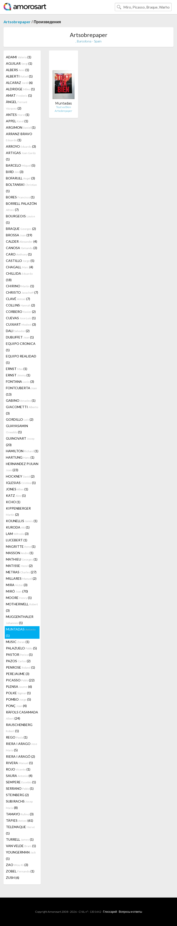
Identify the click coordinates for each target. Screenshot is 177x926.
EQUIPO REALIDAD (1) (21, 359)
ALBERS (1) (17, 70)
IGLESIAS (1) (21, 483)
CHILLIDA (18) (19, 276)
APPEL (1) (17, 121)
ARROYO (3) (21, 146)
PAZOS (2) (18, 661)
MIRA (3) (16, 585)
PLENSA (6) (19, 686)
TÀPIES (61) (19, 820)
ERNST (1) (16, 369)
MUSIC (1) (17, 642)
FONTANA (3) (20, 381)
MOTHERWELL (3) (22, 607)
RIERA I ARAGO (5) (21, 747)
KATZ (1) (16, 495)
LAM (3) (17, 534)
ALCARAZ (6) (19, 83)
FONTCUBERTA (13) (21, 391)
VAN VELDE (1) (21, 846)
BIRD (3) (14, 172)
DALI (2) (18, 331)
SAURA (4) (19, 776)
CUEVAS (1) (21, 318)
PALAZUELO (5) (21, 648)
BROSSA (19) (19, 235)
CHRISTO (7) (22, 292)
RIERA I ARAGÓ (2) (20, 756)
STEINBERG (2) (17, 795)
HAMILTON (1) (22, 451)
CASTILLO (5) (20, 261)
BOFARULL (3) (20, 178)
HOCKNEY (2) (20, 476)
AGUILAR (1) (19, 63)
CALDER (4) (21, 241)
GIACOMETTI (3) (22, 410)
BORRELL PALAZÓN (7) (21, 206)
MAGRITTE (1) (20, 546)
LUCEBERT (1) (16, 540)
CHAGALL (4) (19, 267)
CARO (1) (19, 254)
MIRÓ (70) (17, 591)
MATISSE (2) (19, 566)
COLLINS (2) (20, 305)
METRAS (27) (21, 572)
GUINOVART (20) (20, 441)
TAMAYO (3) (20, 814)
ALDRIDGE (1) (20, 89)
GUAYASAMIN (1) (17, 429)
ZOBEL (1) (20, 871)
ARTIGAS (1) (21, 156)
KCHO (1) (13, 502)
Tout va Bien (63, 107)
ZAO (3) (17, 865)
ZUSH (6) (12, 878)
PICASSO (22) (20, 680)
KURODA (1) (18, 527)
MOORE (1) (19, 598)
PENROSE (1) (20, 667)
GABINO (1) (20, 400)
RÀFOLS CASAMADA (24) (22, 715)
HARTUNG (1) (20, 457)
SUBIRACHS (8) (19, 804)
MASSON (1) (19, 553)
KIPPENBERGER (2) (18, 511)
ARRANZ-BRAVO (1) (19, 137)
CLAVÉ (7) (18, 299)
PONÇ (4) (16, 706)
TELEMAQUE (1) (20, 830)
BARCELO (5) (20, 165)
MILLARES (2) (21, 578)
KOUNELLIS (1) (21, 521)
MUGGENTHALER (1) (19, 620)
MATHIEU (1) (21, 559)
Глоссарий (110, 911)
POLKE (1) (18, 693)
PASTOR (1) (19, 654)
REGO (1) (16, 737)
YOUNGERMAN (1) (21, 855)
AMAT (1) (19, 95)
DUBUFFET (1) (20, 337)
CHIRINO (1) (20, 286)
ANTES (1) (17, 115)
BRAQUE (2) (21, 229)
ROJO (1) (18, 769)
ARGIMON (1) (20, 127)
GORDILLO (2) (19, 419)
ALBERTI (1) (19, 76)
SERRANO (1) (20, 788)
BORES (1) (20, 197)
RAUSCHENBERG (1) (19, 728)
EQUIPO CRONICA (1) (20, 347)
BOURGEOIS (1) (20, 219)
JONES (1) (17, 489)
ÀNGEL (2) (16, 105)
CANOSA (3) (21, 248)
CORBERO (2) (21, 312)
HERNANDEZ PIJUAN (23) (22, 467)
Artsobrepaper (17, 21)
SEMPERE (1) (21, 782)
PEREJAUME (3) (17, 674)
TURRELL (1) (20, 839)
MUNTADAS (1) (20, 632)
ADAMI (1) (18, 57)
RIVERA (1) (19, 763)
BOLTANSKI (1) (21, 187)
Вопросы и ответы (130, 911)
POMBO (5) (18, 699)
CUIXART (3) (21, 324)
